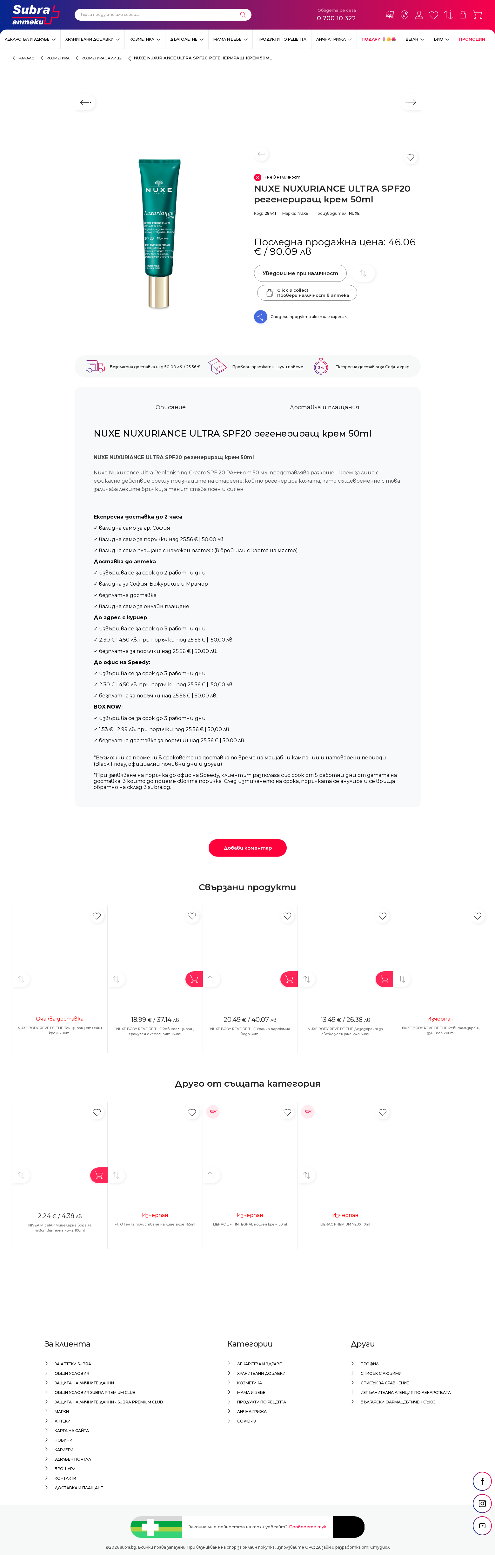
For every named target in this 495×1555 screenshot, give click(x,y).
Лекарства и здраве (27, 39)
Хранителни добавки (89, 39)
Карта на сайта (72, 1430)
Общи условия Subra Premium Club (95, 1392)
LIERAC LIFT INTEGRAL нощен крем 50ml (250, 1224)
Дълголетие (183, 39)
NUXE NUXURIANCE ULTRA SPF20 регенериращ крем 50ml (203, 57)
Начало (26, 58)
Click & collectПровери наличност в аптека (307, 293)
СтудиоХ (380, 1547)
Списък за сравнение (385, 1383)
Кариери (64, 1449)
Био (438, 39)
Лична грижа (331, 39)
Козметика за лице (102, 58)
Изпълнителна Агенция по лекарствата (406, 1392)
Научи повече (289, 366)
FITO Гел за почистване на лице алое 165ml (155, 1224)
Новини (63, 1440)
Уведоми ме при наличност (300, 273)
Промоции (472, 39)
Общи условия (72, 1373)
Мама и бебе (227, 39)
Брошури (65, 1468)
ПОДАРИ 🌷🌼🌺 (379, 39)
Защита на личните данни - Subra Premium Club (109, 1402)
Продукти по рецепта (282, 39)
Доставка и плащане (79, 1487)
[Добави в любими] (97, 916)
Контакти (65, 1478)
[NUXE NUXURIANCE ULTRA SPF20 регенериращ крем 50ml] (161, 235)
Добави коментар (248, 848)
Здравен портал (73, 1459)
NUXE (303, 213)
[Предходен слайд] (85, 102)
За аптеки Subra (73, 1363)
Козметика (142, 39)
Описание (171, 407)
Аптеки (62, 1421)
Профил (370, 1363)
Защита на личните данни (84, 1383)
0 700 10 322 (336, 18)
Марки (62, 1411)
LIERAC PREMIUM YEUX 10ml (345, 1224)
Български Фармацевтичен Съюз (398, 1402)
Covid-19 (246, 1421)
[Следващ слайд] (410, 102)
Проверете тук (307, 1526)
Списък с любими (381, 1373)
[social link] (482, 1496)
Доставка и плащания (324, 407)
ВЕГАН (412, 39)
